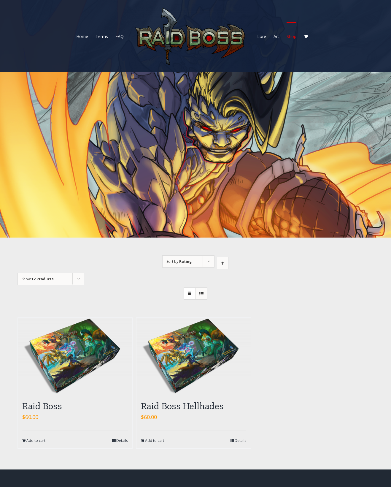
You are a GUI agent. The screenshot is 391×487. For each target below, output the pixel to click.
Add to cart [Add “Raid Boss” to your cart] (35, 440)
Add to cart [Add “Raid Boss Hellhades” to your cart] (154, 440)
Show (38, 279)
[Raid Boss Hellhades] (193, 356)
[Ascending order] (222, 263)
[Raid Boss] (75, 356)
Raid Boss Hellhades (182, 406)
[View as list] (201, 293)
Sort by (179, 261)
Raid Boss (42, 406)
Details (122, 440)
